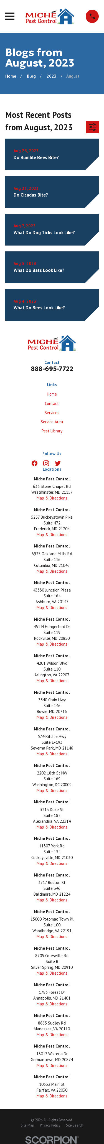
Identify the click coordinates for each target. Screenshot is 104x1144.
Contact (52, 403)
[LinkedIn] (69, 463)
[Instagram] (46, 463)
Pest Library (52, 431)
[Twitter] (58, 463)
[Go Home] (10, 76)
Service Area (52, 421)
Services (52, 412)
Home (52, 394)
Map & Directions (52, 498)
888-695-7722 (52, 369)
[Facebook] (34, 463)
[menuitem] (27, 1125)
